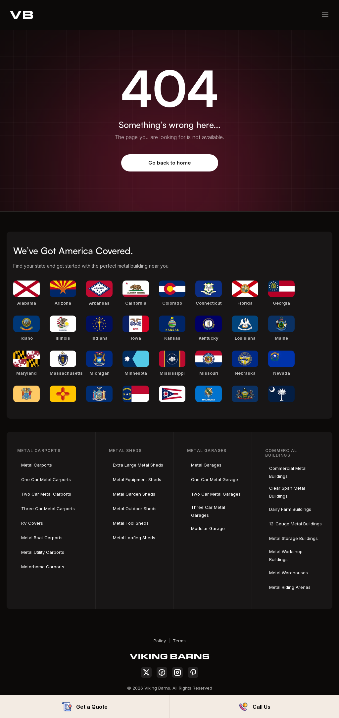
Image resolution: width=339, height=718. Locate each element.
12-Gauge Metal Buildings (295, 523)
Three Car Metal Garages (208, 511)
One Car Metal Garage (214, 479)
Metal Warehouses (288, 572)
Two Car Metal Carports (46, 494)
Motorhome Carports (42, 566)
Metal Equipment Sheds (137, 479)
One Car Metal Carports (46, 479)
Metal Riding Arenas (290, 587)
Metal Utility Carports (42, 552)
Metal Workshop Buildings (286, 555)
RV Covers (32, 523)
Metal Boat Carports (42, 537)
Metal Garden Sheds (134, 494)
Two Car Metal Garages (216, 494)
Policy (160, 640)
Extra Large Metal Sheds (138, 465)
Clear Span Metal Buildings (287, 492)
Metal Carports (36, 465)
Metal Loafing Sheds (134, 537)
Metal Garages (206, 465)
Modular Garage (208, 528)
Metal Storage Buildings (293, 538)
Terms (179, 640)
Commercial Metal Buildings (288, 472)
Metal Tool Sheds (131, 523)
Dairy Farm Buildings (290, 509)
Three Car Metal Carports (48, 508)
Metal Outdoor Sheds (135, 508)
